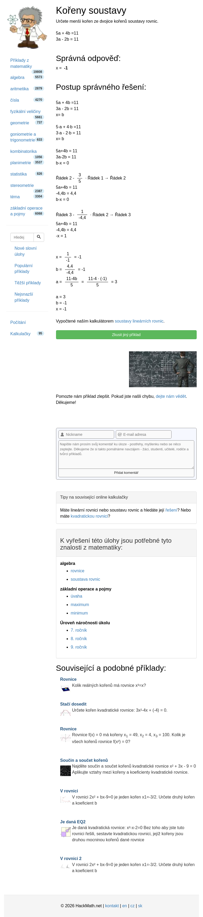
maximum (80, 604)
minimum (79, 613)
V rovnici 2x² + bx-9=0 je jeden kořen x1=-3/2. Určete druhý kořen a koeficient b (127, 797)
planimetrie (27, 162)
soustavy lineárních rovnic (139, 321)
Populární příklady (24, 268)
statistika (27, 173)
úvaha (76, 596)
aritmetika (27, 88)
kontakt (112, 906)
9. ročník (79, 647)
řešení (171, 510)
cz (132, 906)
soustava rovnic (85, 579)
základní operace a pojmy (27, 211)
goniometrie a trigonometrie (27, 137)
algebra (27, 77)
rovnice (78, 571)
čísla (27, 99)
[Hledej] (39, 237)
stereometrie (27, 187)
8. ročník (79, 638)
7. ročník (79, 630)
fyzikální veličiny (27, 113)
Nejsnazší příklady (24, 297)
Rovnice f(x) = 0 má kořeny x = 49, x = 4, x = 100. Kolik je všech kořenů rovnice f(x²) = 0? (123, 735)
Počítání (18, 322)
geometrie (27, 122)
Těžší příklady (28, 283)
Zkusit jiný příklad (126, 335)
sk (140, 906)
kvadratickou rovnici (89, 516)
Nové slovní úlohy (26, 251)
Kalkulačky (27, 333)
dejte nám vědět (171, 396)
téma (27, 196)
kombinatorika (27, 153)
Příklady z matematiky (27, 65)
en (124, 906)
